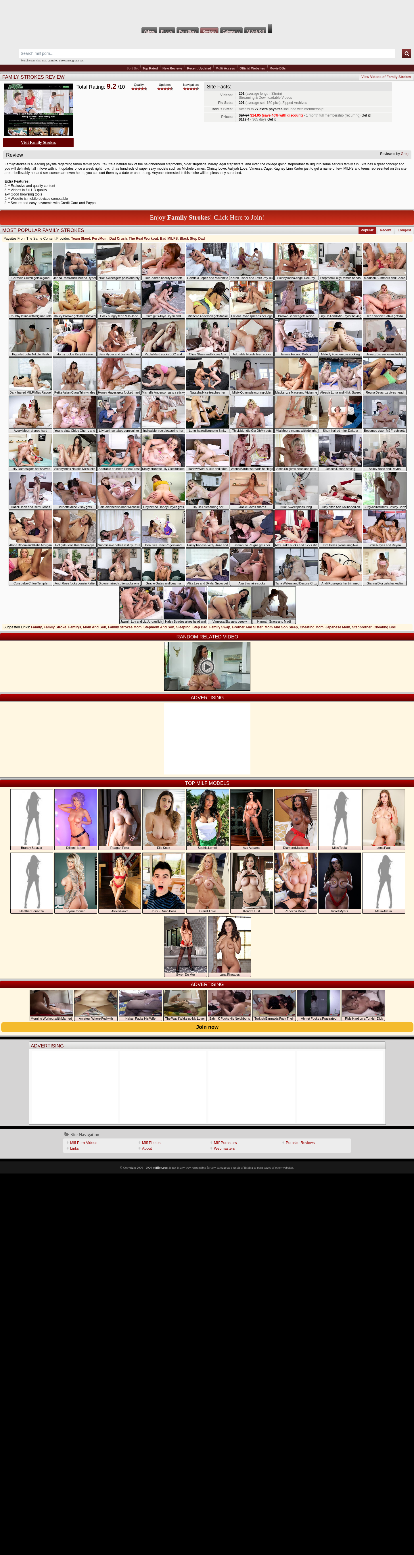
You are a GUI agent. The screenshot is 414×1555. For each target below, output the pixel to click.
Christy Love (216, 168)
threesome (65, 60)
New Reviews (172, 68)
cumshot (52, 60)
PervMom (100, 239)
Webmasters (224, 1148)
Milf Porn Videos (83, 1142)
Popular (367, 230)
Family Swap (219, 627)
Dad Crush (118, 239)
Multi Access (225, 68)
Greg (405, 154)
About (147, 1148)
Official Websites (252, 68)
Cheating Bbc (384, 627)
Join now (207, 1027)
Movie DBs (278, 68)
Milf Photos (151, 1142)
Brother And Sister (247, 627)
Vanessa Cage (260, 168)
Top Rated (150, 68)
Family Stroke (55, 627)
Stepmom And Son (158, 627)
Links (74, 1148)
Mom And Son (94, 627)
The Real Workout (143, 239)
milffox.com (160, 1167)
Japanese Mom (337, 627)
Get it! (366, 115)
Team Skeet (80, 239)
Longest (404, 230)
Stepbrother (362, 627)
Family (36, 627)
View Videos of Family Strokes (386, 77)
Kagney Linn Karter (288, 168)
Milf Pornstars (225, 1142)
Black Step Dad (192, 239)
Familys (74, 627)
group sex (77, 60)
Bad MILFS (169, 239)
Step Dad (199, 627)
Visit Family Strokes (38, 142)
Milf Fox (207, 12)
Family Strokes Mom (125, 627)
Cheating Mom (312, 627)
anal (44, 60)
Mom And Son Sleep (281, 627)
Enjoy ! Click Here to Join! (207, 217)
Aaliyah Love (238, 168)
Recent (385, 230)
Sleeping (183, 627)
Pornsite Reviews (300, 1142)
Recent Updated (199, 68)
